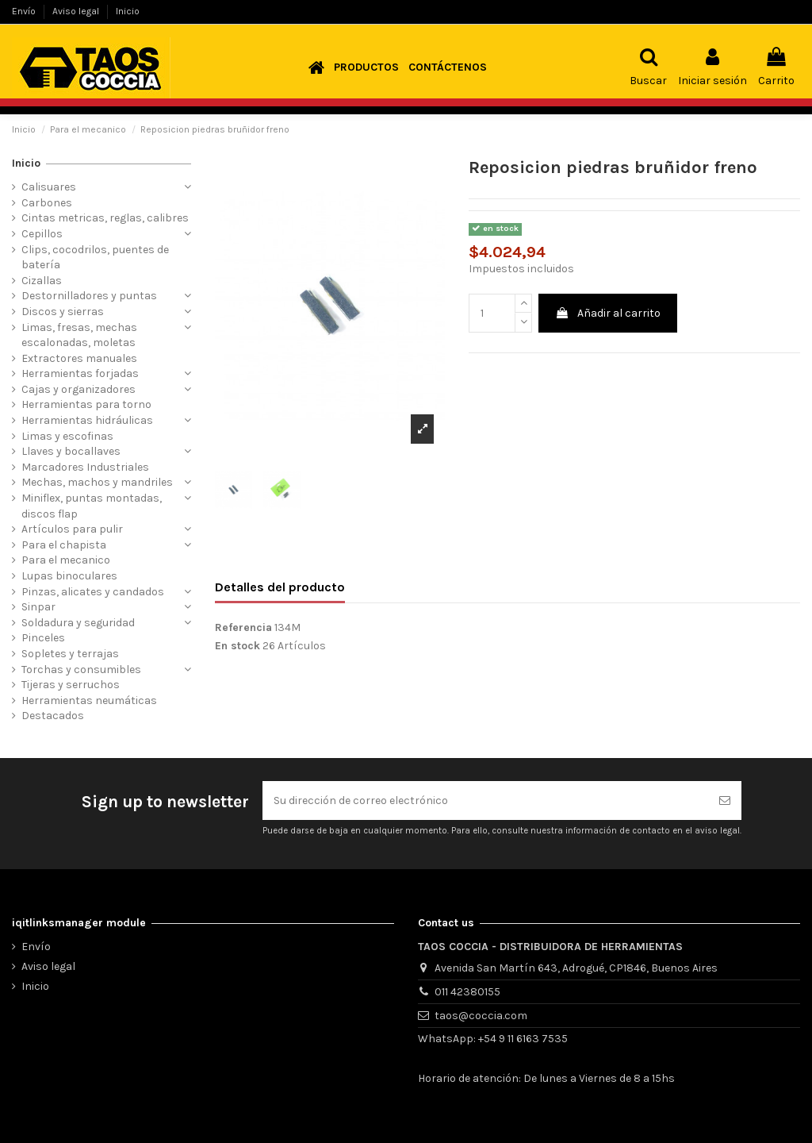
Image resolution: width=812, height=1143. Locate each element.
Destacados (52, 715)
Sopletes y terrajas (70, 653)
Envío (25, 11)
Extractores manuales (79, 358)
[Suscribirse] (724, 800)
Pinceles (43, 638)
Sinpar (38, 607)
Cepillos (42, 234)
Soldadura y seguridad (78, 622)
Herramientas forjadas (80, 373)
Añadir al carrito (608, 313)
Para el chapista (63, 545)
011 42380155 (467, 992)
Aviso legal (77, 11)
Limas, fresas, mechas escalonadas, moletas (79, 335)
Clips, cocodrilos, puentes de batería (95, 257)
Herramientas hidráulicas (87, 420)
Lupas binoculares (69, 576)
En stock (237, 645)
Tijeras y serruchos (70, 684)
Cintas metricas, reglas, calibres (105, 218)
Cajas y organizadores (78, 389)
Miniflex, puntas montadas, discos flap (91, 506)
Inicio (128, 11)
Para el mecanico (65, 560)
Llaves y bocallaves (71, 451)
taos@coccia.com (481, 1015)
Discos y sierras (62, 311)
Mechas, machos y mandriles (97, 482)
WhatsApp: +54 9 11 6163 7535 (493, 1038)
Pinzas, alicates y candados (92, 591)
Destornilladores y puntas (89, 295)
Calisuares (48, 187)
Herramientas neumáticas (89, 700)
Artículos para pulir (72, 529)
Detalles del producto (280, 587)
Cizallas (41, 280)
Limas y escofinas (67, 436)
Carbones (46, 203)
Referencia (243, 627)
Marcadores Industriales (85, 467)
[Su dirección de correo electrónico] (485, 800)
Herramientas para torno (86, 404)
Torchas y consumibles (81, 669)
